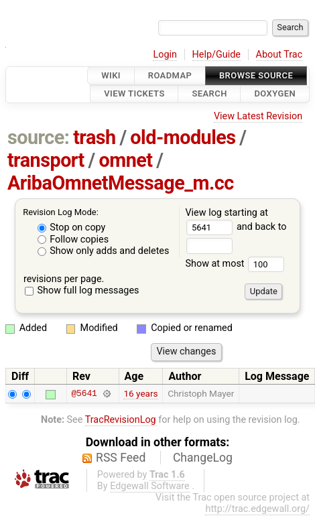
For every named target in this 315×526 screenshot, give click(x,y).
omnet (126, 160)
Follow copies (73, 239)
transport (45, 160)
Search (209, 94)
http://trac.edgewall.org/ (257, 509)
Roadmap (170, 75)
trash (94, 137)
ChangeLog (203, 457)
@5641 (84, 393)
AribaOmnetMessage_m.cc (120, 183)
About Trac (279, 54)
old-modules (182, 137)
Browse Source (256, 75)
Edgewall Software (150, 486)
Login (165, 54)
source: (38, 137)
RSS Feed (120, 457)
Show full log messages (82, 290)
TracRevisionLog (120, 419)
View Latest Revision (258, 116)
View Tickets (134, 94)
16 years (140, 393)
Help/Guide (216, 54)
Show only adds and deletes (104, 251)
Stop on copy (72, 227)
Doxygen (275, 94)
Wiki (111, 75)
